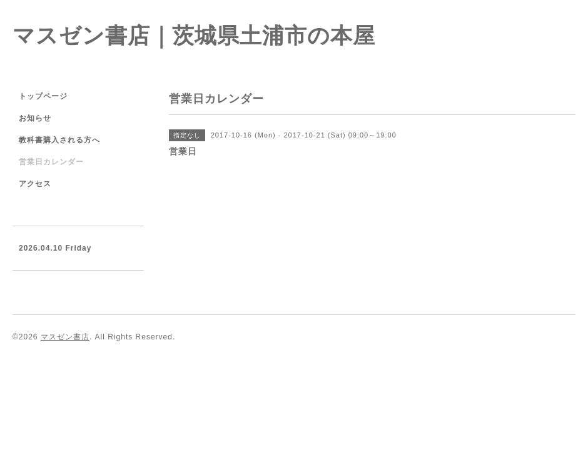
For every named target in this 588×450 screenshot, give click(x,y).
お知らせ (35, 118)
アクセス (35, 183)
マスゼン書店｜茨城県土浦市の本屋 (194, 35)
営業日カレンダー (51, 162)
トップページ (43, 96)
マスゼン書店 (65, 336)
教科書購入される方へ (59, 140)
